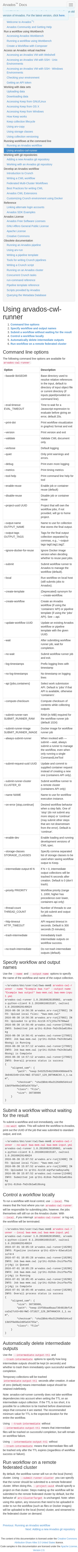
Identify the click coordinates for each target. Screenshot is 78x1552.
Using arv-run (15, 250)
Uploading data (16, 91)
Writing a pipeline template (22, 255)
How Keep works (17, 116)
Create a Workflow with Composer (27, 45)
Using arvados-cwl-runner (22, 150)
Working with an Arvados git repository (29, 164)
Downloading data (17, 96)
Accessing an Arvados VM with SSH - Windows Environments (35, 70)
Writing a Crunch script (20, 265)
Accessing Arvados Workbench (25, 35)
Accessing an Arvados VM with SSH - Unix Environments (32, 61)
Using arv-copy (16, 126)
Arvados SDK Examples (21, 212)
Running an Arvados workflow (24, 145)
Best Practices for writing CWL (25, 188)
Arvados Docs (15, 4)
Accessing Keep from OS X (23, 106)
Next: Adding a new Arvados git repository (50, 1529)
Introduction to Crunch (20, 173)
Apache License (16, 231)
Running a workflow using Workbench (29, 40)
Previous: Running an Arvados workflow (26, 1525)
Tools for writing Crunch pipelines (26, 260)
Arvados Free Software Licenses (26, 221)
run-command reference (21, 280)
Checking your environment (23, 77)
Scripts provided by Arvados (23, 290)
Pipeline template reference (23, 285)
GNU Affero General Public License (28, 226)
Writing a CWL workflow (21, 178)
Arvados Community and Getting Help (29, 27)
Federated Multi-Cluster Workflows (27, 183)
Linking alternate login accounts (25, 207)
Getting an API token (19, 82)
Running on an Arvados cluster (25, 270)
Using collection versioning (23, 136)
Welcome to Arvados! (20, 22)
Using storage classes (20, 131)
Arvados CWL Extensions (22, 193)
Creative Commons (18, 236)
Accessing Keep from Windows (25, 111)
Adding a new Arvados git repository (28, 159)
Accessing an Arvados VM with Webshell (31, 54)
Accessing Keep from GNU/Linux (26, 101)
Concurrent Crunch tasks (21, 275)
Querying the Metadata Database (26, 295)
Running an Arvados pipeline (24, 245)
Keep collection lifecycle (21, 121)
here (62, 15)
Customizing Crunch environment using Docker (35, 198)
